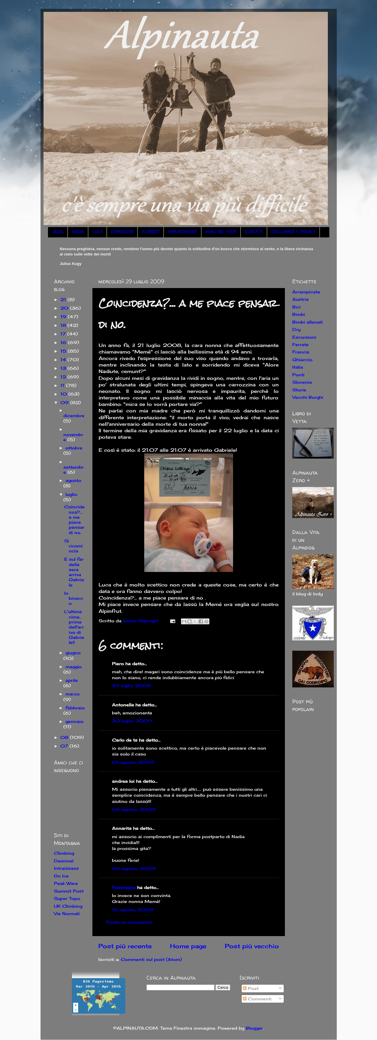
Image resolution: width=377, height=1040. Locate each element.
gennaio (74, 721)
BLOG (58, 232)
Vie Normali (67, 913)
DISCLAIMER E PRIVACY (293, 232)
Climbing (64, 853)
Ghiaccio (302, 359)
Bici (296, 306)
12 (64, 376)
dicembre (73, 415)
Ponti (298, 374)
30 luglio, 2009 (132, 720)
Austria (300, 299)
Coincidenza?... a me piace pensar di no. (74, 519)
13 (64, 368)
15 (64, 350)
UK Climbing (68, 906)
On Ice (61, 875)
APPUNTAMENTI (182, 232)
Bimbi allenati (307, 321)
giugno (73, 652)
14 (64, 359)
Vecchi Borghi (307, 397)
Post (251, 988)
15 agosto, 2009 (133, 909)
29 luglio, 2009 (131, 685)
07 (65, 745)
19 (64, 316)
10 (64, 393)
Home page (188, 946)
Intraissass (66, 868)
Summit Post (69, 890)
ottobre (73, 447)
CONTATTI (254, 232)
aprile (71, 680)
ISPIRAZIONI (122, 232)
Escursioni (304, 337)
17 (63, 333)
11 (63, 385)
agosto (73, 480)
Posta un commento (129, 922)
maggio (73, 666)
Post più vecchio (252, 946)
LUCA (97, 232)
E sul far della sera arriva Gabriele (74, 572)
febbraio (75, 707)
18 (64, 325)
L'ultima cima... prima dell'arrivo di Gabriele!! (74, 627)
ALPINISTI (150, 232)
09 (65, 402)
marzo (72, 693)
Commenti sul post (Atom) (151, 959)
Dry (296, 329)
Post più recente (125, 946)
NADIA (78, 232)
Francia (300, 351)
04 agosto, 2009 (134, 809)
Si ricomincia (73, 546)
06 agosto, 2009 (134, 868)
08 (65, 737)
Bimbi (298, 314)
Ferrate (300, 344)
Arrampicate (306, 291)
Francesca (124, 887)
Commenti (257, 998)
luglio (71, 494)
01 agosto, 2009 (133, 762)
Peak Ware (66, 883)
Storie (299, 389)
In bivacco (73, 598)
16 (64, 342)
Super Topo (67, 898)
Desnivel (63, 860)
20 (65, 308)
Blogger (254, 1028)
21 (64, 299)
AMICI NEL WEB (221, 232)
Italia (297, 366)
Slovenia (302, 382)
